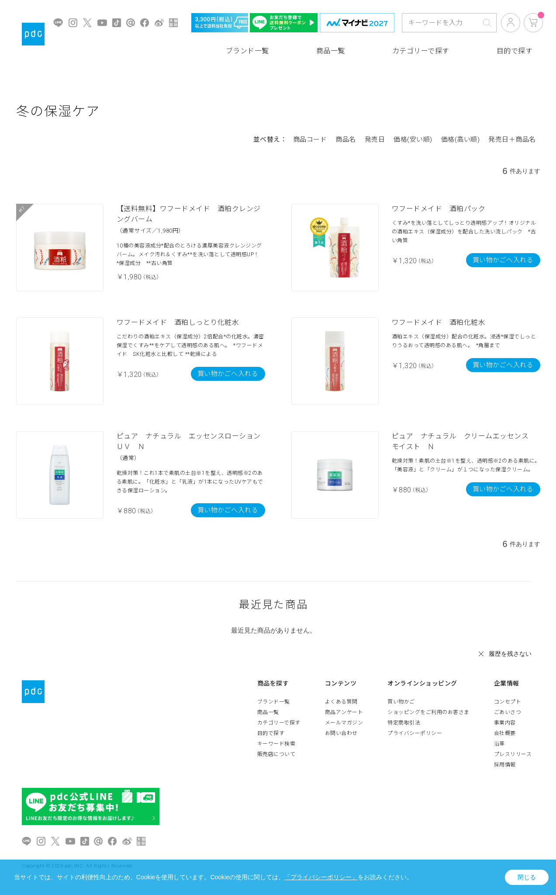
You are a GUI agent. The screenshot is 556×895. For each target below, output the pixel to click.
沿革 (499, 744)
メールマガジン (344, 723)
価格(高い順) (460, 139)
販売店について (276, 754)
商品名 (345, 139)
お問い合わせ (341, 733)
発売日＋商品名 (512, 139)
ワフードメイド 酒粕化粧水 (439, 322)
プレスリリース (513, 754)
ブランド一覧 (247, 51)
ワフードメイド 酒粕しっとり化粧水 (178, 322)
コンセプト (507, 702)
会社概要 (505, 733)
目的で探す (515, 51)
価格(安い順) (413, 139)
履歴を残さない (510, 653)
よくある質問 (341, 702)
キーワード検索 (276, 744)
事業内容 (505, 723)
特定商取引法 (403, 723)
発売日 (375, 139)
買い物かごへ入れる (503, 260)
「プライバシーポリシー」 (321, 877)
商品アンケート (344, 712)
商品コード (310, 139)
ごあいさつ (507, 712)
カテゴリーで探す (420, 51)
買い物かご (401, 702)
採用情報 (505, 765)
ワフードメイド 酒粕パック (439, 209)
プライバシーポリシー (414, 733)
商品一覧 (330, 51)
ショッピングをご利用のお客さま (428, 712)
